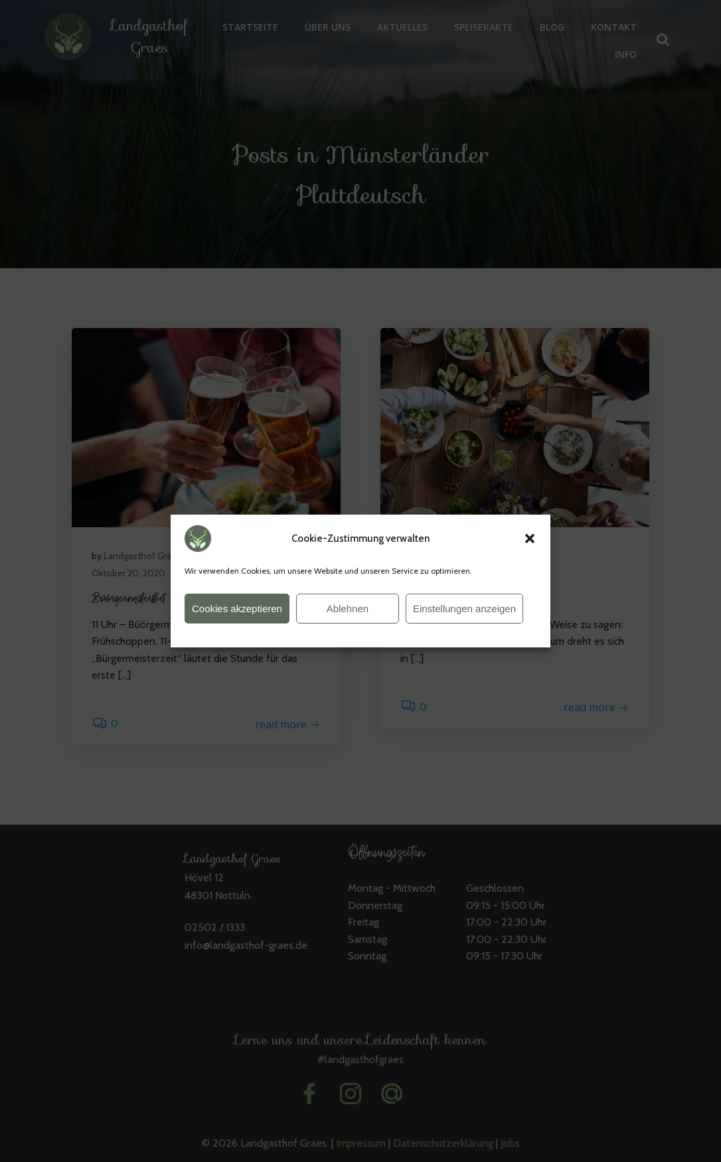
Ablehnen (347, 616)
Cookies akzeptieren (237, 616)
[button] (529, 547)
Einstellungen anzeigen (464, 616)
